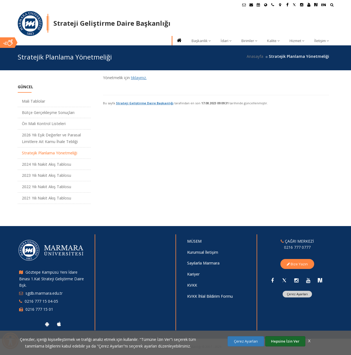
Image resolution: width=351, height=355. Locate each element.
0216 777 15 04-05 (41, 301)
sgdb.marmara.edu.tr (44, 293)
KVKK (192, 285)
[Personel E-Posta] (251, 5)
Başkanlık (201, 40)
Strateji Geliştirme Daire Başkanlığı (145, 103)
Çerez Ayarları (297, 294)
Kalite (273, 40)
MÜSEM (194, 241)
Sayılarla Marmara (203, 263)
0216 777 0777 (297, 247)
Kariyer (193, 274)
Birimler (249, 40)
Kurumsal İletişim (202, 252)
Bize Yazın (297, 263)
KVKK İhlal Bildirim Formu (210, 296)
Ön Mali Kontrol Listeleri (44, 123)
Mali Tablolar (33, 101)
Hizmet (297, 40)
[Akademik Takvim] (258, 5)
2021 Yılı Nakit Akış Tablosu (46, 198)
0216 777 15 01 (39, 309)
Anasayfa (255, 56)
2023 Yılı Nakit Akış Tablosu (46, 175)
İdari (226, 40)
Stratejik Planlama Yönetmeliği (49, 153)
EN (323, 4)
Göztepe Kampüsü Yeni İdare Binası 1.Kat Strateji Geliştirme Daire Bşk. (51, 279)
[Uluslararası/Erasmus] (265, 5)
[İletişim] (272, 5)
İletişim (321, 40)
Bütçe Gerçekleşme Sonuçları (48, 112)
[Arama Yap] (331, 5)
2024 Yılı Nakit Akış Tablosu (46, 164)
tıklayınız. (139, 77)
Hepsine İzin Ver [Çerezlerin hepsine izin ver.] (285, 341)
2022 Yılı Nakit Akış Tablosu (46, 186)
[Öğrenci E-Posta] (244, 5)
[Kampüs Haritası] (280, 5)
